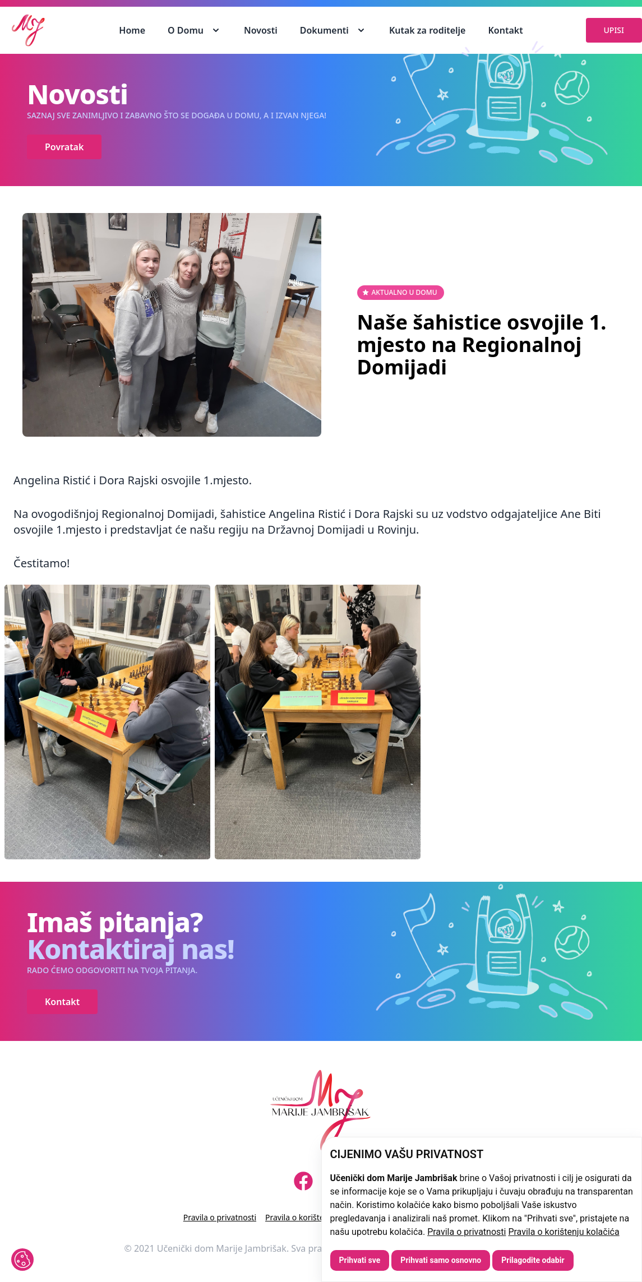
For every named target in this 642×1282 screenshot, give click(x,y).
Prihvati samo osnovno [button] (440, 1260)
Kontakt (505, 30)
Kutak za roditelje (427, 30)
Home (132, 30)
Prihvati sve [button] (360, 1260)
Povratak (64, 147)
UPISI (614, 30)
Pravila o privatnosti (466, 1232)
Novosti (261, 30)
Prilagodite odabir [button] (532, 1260)
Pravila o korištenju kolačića (563, 1232)
